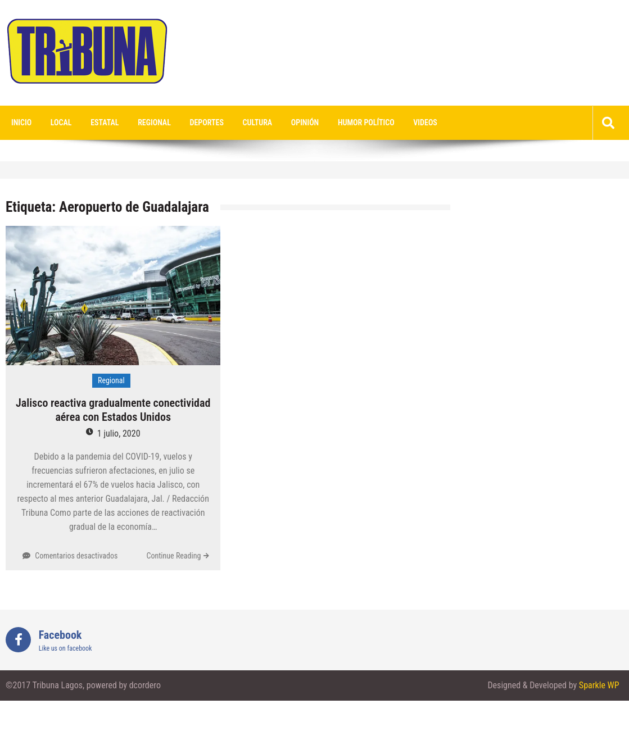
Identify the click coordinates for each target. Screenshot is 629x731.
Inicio (21, 122)
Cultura (258, 122)
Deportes (207, 122)
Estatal (104, 122)
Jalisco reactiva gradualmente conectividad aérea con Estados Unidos (113, 410)
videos (425, 122)
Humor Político (366, 122)
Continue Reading (173, 555)
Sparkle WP (599, 685)
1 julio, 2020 (119, 433)
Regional (154, 122)
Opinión (305, 122)
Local (61, 122)
